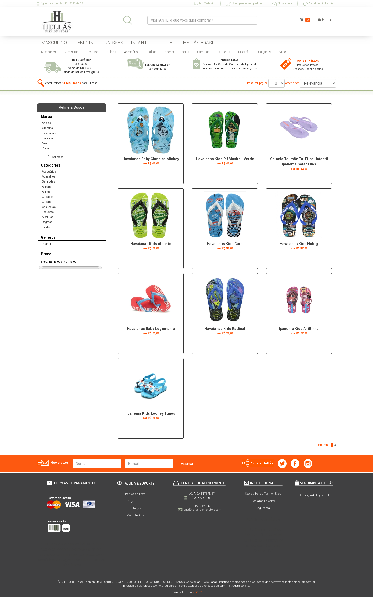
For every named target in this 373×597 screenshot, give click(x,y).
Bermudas (48, 181)
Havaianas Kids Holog (299, 244)
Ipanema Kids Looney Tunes (150, 413)
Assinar (187, 463)
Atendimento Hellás (318, 4)
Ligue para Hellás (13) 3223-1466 (60, 4)
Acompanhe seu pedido (244, 4)
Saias (185, 52)
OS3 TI (197, 592)
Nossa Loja (282, 4)
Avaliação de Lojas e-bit (314, 495)
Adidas (46, 123)
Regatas (47, 222)
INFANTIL (141, 42)
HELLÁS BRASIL (199, 42)
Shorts (169, 52)
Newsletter (52, 463)
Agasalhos (48, 176)
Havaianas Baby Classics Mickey (150, 159)
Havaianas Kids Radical (224, 328)
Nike (45, 143)
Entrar (325, 20)
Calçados (264, 52)
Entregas (135, 508)
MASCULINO (54, 42)
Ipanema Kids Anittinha (299, 328)
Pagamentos (135, 501)
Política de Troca (135, 494)
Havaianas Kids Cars (225, 244)
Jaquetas (224, 52)
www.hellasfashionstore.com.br (294, 582)
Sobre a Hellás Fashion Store (263, 493)
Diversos (93, 52)
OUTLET (167, 42)
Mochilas (47, 217)
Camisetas (71, 52)
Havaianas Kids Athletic (150, 244)
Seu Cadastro (204, 4)
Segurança (263, 508)
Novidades (48, 52)
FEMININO (85, 42)
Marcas (284, 52)
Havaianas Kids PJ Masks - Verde (225, 159)
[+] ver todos (55, 157)
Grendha (47, 128)
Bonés (46, 192)
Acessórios (131, 52)
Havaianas (49, 133)
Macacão (244, 52)
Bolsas (111, 52)
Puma (45, 148)
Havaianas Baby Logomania (151, 328)
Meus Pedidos (135, 515)
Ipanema (47, 138)
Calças (152, 52)
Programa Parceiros (263, 501)
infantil (46, 244)
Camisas (203, 52)
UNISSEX (113, 42)
